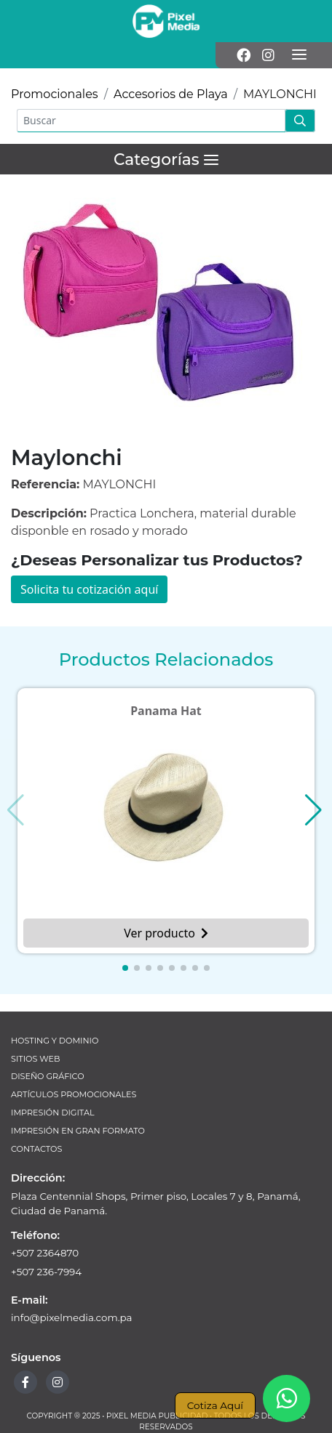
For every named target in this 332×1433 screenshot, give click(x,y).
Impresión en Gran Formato (78, 1131)
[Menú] (299, 55)
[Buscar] (151, 120)
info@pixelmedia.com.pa (72, 1317)
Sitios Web (35, 1059)
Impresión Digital (53, 1112)
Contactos (36, 1149)
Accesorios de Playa (171, 94)
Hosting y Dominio (54, 1041)
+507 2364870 (45, 1253)
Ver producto (166, 933)
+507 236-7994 (46, 1271)
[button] (125, 968)
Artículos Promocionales (73, 1094)
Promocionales (54, 94)
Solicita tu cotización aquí (89, 589)
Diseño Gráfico (47, 1076)
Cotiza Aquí (215, 1405)
